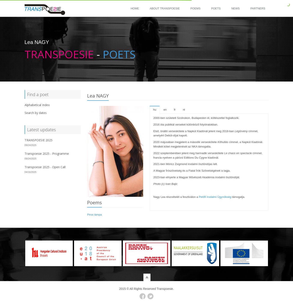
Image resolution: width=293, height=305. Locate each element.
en (165, 109)
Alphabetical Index (37, 105)
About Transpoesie (165, 8)
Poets (216, 8)
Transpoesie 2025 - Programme (47, 154)
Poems (195, 8)
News (235, 8)
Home (135, 8)
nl (184, 109)
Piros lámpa (94, 214)
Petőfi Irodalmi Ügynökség (215, 196)
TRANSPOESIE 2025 (38, 140)
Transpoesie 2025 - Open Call (45, 167)
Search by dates (36, 113)
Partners (257, 8)
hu (154, 109)
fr (175, 109)
